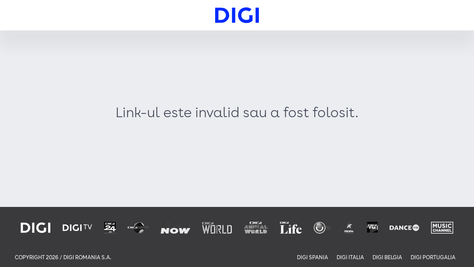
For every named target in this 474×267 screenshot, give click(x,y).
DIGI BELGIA (387, 257)
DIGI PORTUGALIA (433, 257)
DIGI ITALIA (350, 257)
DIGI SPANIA (312, 257)
